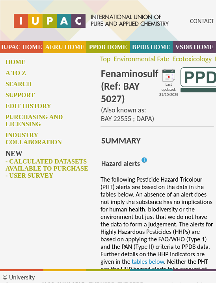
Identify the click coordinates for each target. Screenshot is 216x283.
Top (105, 59)
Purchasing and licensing (34, 120)
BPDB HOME (151, 47)
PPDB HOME (108, 47)
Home (16, 62)
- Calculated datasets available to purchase (47, 165)
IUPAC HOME (21, 47)
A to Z (16, 73)
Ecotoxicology (192, 59)
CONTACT (202, 21)
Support (20, 95)
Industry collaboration (34, 138)
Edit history (28, 106)
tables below (148, 261)
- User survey (29, 175)
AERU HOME (64, 47)
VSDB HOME (194, 47)
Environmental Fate (141, 59)
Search (19, 84)
